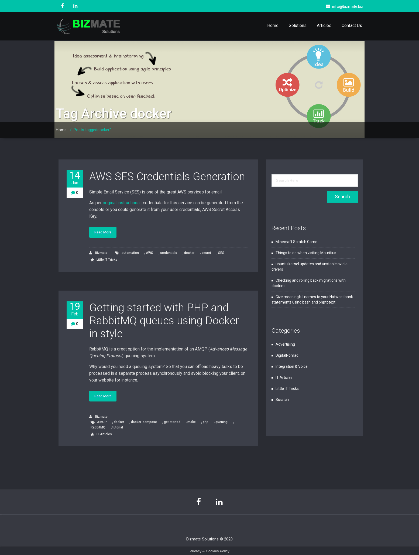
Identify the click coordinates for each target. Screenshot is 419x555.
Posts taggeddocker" (92, 129)
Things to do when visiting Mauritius (306, 253)
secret (206, 253)
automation (130, 253)
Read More (102, 232)
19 (75, 309)
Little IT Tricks (107, 259)
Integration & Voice (292, 366)
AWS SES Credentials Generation (167, 176)
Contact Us (352, 25)
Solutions (298, 25)
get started (172, 422)
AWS (149, 253)
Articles (324, 25)
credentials (168, 253)
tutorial (117, 427)
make (191, 422)
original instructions (121, 202)
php (205, 422)
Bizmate (98, 253)
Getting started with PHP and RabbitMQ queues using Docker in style (164, 320)
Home (273, 25)
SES (221, 253)
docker (189, 253)
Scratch (282, 399)
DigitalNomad (287, 355)
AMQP (102, 422)
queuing (221, 422)
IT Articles (104, 434)
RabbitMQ (98, 427)
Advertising (285, 344)
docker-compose (144, 422)
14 (75, 178)
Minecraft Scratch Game (296, 242)
